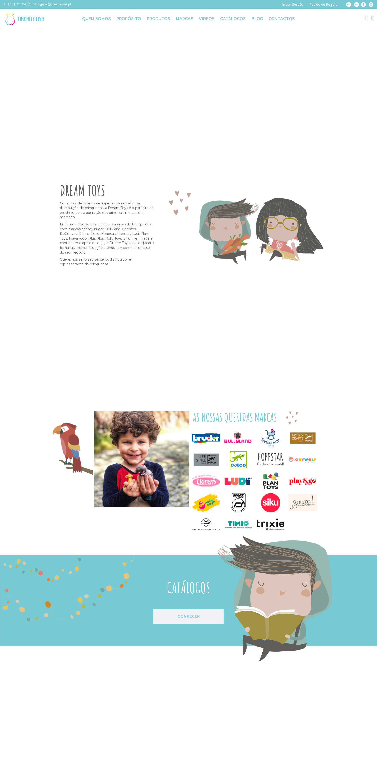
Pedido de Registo (324, 4)
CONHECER (189, 616)
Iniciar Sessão (292, 4)
